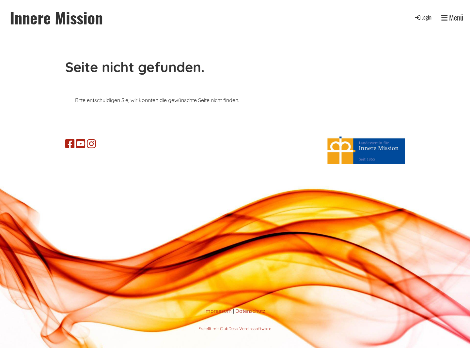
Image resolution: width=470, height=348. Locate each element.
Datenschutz (250, 311)
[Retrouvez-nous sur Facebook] (69, 143)
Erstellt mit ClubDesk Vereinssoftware (234, 328)
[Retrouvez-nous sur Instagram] (91, 143)
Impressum (218, 311)
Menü (452, 17)
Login (422, 17)
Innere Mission (56, 17)
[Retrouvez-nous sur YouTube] (80, 143)
